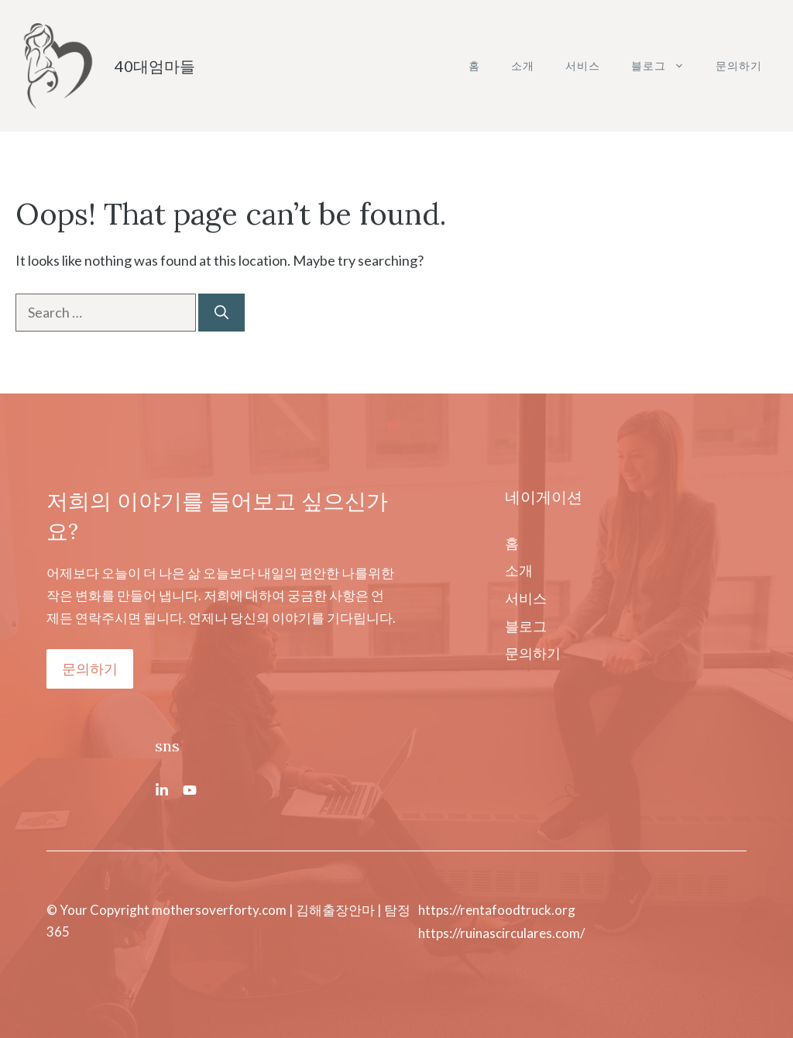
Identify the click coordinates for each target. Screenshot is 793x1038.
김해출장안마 (335, 910)
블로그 (665, 66)
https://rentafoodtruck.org (496, 910)
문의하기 (739, 65)
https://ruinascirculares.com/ (501, 933)
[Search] (221, 313)
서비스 (582, 65)
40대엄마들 (155, 66)
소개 (522, 65)
